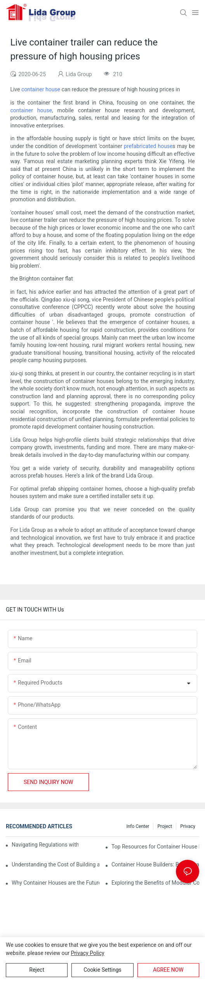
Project (164, 826)
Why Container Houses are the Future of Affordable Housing (55, 883)
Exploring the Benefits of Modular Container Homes (155, 883)
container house (40, 89)
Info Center (137, 826)
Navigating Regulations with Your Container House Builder (45, 845)
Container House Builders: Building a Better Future (155, 864)
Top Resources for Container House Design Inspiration (155, 846)
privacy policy (87, 953)
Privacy (187, 826)
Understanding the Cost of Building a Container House (55, 864)
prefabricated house (148, 146)
